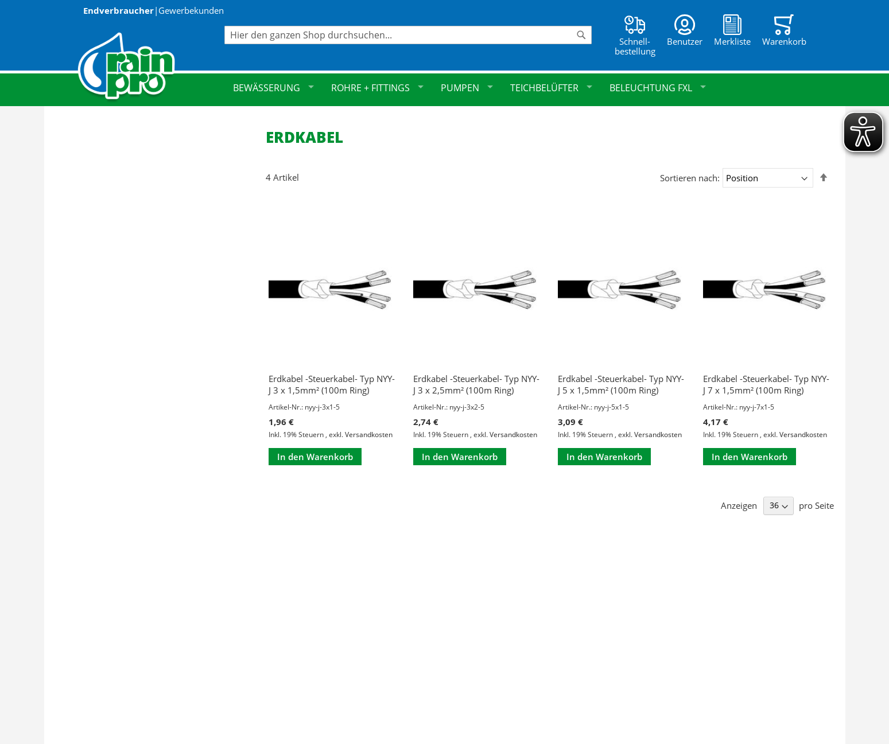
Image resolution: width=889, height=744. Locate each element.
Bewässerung (273, 87)
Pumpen (467, 87)
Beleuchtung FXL (658, 87)
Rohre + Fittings (377, 87)
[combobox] (408, 35)
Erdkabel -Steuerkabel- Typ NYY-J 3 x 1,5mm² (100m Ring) (332, 384)
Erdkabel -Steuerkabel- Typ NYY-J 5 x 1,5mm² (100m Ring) (621, 384)
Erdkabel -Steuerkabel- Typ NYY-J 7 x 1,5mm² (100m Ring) (766, 384)
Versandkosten (369, 434)
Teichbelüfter (551, 87)
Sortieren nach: (690, 178)
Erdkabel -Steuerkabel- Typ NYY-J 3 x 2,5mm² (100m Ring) (476, 384)
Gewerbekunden (191, 10)
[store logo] (150, 67)
